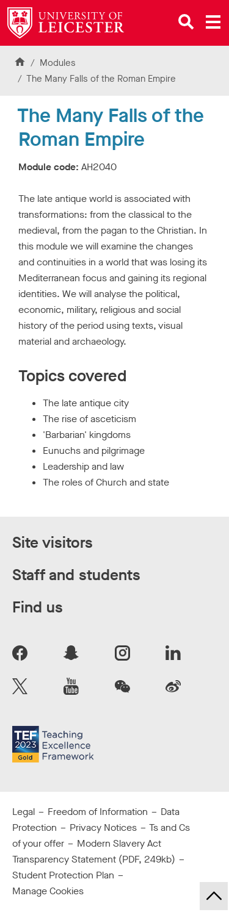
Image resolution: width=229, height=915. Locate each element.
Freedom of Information (98, 811)
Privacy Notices (103, 827)
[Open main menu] (213, 22)
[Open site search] (186, 22)
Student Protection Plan (63, 875)
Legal (23, 811)
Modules (58, 63)
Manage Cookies (48, 890)
